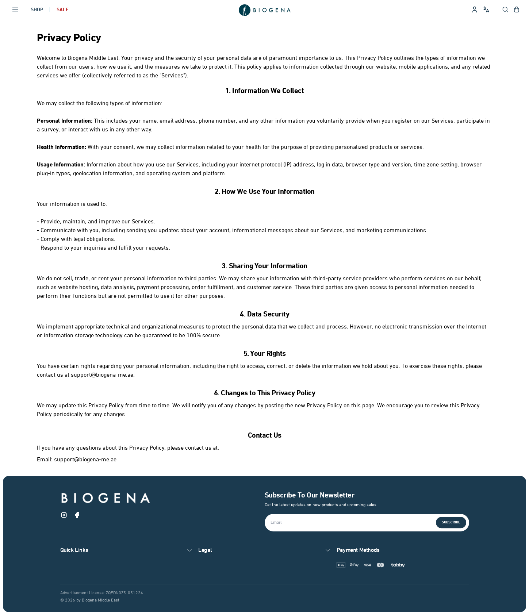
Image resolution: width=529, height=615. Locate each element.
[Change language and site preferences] (486, 9)
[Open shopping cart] (516, 10)
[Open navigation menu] (15, 10)
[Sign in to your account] (474, 10)
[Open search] (505, 10)
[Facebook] (77, 516)
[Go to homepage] (264, 10)
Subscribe (451, 522)
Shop (37, 10)
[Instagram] (64, 516)
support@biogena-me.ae (85, 460)
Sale (63, 10)
